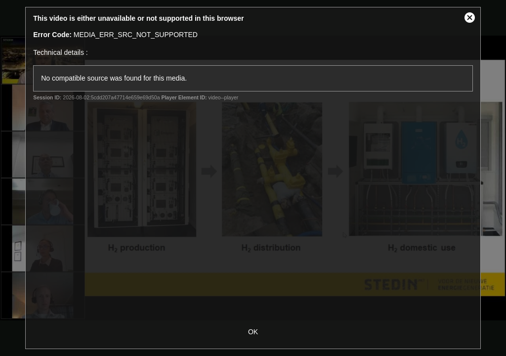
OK (253, 332)
